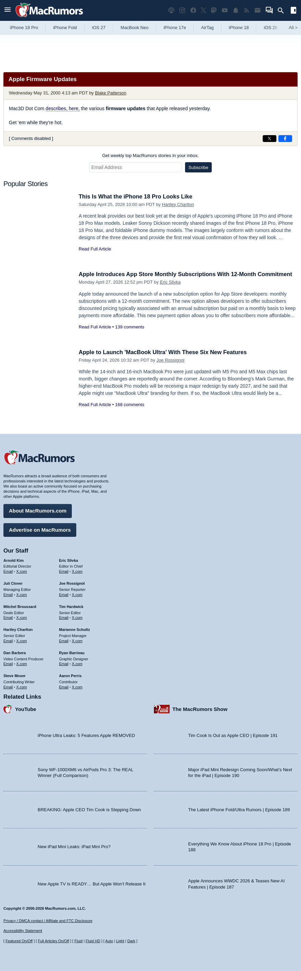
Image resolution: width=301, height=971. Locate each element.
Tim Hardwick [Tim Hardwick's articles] (71, 606)
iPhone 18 (239, 27)
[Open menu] (7, 10)
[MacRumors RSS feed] (246, 10)
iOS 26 (270, 27)
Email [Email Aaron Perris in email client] (64, 686)
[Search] (283, 10)
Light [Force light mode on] (120, 941)
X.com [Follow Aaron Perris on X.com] (77, 686)
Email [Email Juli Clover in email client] (8, 594)
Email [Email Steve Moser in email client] (8, 686)
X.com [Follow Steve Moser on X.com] (21, 686)
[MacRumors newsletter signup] (257, 10)
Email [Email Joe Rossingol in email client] (64, 594)
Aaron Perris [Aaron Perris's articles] (70, 675)
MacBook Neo (135, 27)
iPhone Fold (65, 27)
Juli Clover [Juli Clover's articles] (13, 583)
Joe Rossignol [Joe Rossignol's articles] (72, 583)
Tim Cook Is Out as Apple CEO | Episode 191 (233, 734)
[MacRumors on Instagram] (182, 10)
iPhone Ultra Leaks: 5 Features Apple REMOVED (86, 734)
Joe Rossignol (170, 360)
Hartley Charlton (178, 204)
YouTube (25, 708)
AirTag (207, 27)
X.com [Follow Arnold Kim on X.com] (21, 571)
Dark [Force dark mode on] (131, 941)
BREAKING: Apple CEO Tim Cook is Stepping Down (89, 809)
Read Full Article (95, 248)
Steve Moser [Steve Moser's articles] (14, 675)
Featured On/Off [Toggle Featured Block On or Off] (18, 941)
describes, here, (62, 108)
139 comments (129, 334)
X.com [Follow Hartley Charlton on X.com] (21, 640)
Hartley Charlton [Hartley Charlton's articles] (18, 629)
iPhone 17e (174, 27)
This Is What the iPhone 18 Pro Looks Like (137, 196)
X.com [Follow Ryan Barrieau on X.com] (77, 663)
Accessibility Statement (22, 931)
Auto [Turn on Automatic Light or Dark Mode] (109, 941)
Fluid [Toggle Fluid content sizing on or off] (78, 941)
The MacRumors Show (199, 708)
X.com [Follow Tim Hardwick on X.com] (77, 617)
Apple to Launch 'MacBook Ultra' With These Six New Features (165, 352)
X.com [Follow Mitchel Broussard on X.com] (21, 617)
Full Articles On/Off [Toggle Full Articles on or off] (53, 941)
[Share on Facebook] (285, 138)
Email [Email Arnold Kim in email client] (8, 571)
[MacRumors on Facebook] (193, 10)
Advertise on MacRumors (40, 529)
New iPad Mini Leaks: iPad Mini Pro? (74, 846)
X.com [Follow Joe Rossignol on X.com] (77, 594)
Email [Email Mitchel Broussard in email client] (8, 617)
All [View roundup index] (293, 27)
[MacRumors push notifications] (235, 10)
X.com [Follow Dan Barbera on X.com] (21, 663)
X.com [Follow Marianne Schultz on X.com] (77, 640)
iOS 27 (99, 27)
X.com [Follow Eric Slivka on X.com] (77, 571)
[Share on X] (269, 138)
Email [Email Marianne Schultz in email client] (64, 640)
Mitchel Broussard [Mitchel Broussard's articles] (19, 606)
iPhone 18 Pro (24, 27)
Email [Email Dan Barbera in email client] (8, 663)
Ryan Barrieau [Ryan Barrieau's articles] (72, 652)
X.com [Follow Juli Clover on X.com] (21, 594)
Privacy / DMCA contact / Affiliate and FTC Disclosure (47, 921)
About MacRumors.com (37, 510)
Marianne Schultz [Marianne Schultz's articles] (74, 629)
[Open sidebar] (293, 11)
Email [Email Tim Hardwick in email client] (64, 617)
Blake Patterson (111, 92)
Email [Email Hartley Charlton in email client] (8, 640)
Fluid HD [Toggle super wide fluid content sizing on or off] (93, 941)
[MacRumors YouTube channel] (224, 10)
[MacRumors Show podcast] (171, 10)
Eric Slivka (170, 289)
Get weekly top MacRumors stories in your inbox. (150, 155)
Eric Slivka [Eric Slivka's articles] (68, 560)
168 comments (129, 404)
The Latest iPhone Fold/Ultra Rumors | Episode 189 (239, 809)
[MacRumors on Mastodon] (213, 10)
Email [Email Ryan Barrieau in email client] (64, 663)
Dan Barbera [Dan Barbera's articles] (14, 652)
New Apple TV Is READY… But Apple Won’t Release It (91, 883)
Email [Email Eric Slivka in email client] (64, 571)
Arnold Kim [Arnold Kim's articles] (13, 560)
